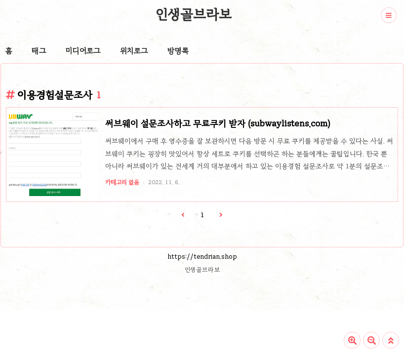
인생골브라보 (194, 14)
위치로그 (134, 50)
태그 (39, 50)
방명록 (178, 50)
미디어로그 (83, 50)
